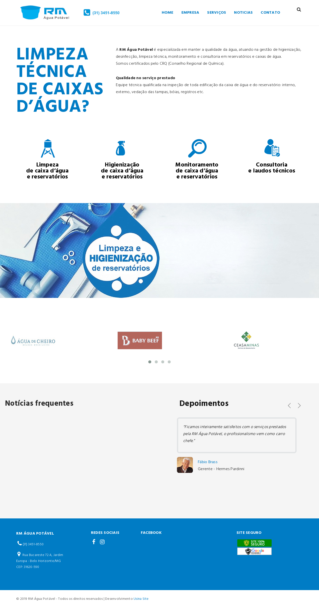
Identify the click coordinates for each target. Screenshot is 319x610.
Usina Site (141, 599)
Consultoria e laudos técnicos (271, 168)
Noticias (243, 12)
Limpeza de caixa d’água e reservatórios (47, 171)
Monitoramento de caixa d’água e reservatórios (196, 171)
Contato (270, 12)
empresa (190, 12)
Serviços (216, 12)
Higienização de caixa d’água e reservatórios (122, 171)
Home (167, 12)
